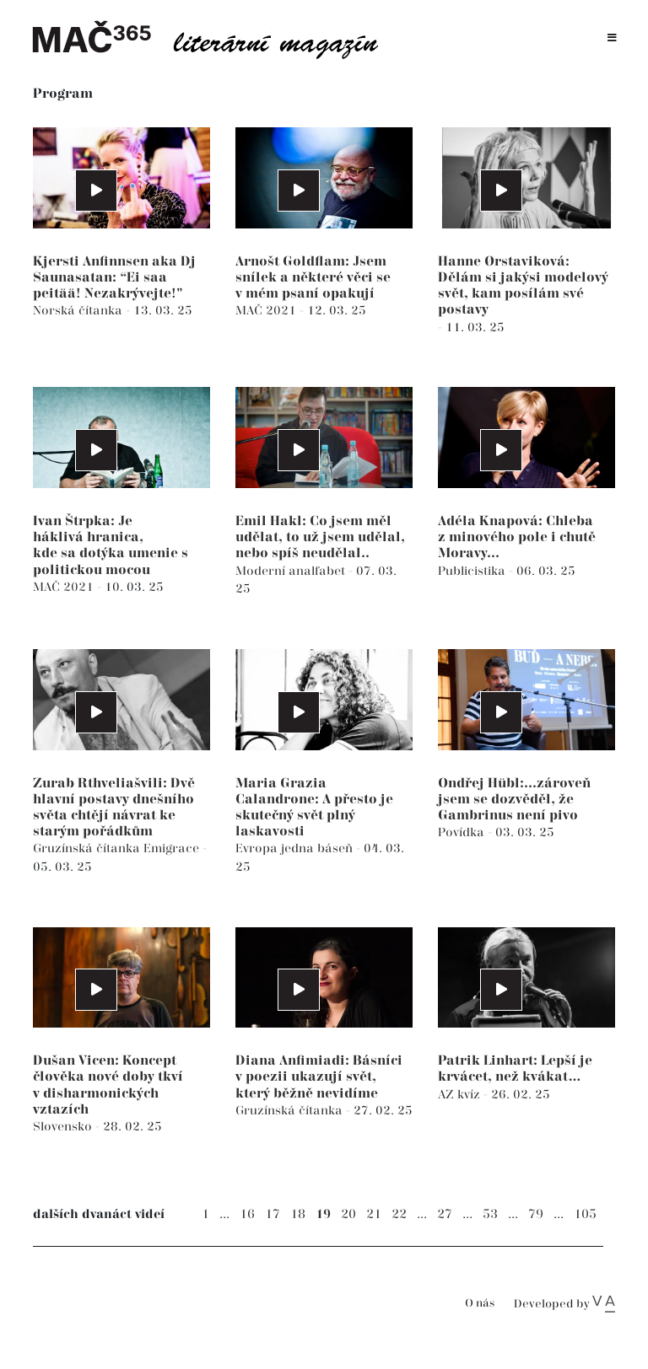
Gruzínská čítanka (88, 848)
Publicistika (473, 571)
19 (323, 1214)
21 (373, 1214)
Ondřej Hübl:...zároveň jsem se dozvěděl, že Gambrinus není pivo (514, 799)
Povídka (463, 832)
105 (585, 1214)
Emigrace (172, 848)
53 (490, 1214)
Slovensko (64, 1126)
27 (444, 1214)
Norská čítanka (79, 310)
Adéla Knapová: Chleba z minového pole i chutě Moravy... (517, 537)
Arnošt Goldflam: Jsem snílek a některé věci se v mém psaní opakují (313, 278)
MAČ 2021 (267, 310)
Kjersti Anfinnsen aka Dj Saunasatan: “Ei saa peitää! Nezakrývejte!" (114, 278)
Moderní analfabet (291, 571)
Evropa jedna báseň (295, 848)
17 (272, 1214)
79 (535, 1214)
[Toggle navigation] (612, 38)
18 (297, 1214)
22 (399, 1214)
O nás (479, 1303)
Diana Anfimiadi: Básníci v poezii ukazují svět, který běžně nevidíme (318, 1077)
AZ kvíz (460, 1094)
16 (247, 1214)
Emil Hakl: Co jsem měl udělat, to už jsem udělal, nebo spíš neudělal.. (320, 537)
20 (348, 1214)
